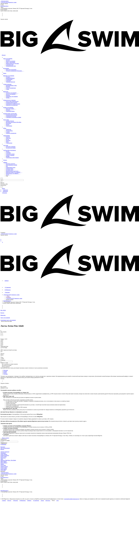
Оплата (5, 372)
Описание (5, 370)
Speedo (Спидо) (4, 466)
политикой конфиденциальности (71, 498)
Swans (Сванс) (4, 467)
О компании (3, 444)
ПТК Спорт (3, 465)
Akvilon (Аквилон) (5, 451)
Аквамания (3, 453)
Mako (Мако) (4, 461)
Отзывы (5, 371)
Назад (7, 296)
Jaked (2, 459)
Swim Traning (4, 468)
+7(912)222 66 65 (4, 1)
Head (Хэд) (3, 457)
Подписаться (4, 443)
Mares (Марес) (4, 462)
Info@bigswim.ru (4, 6)
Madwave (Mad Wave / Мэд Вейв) (8, 460)
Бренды (2, 449)
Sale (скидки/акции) (5, 448)
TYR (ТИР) (3, 470)
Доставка (5, 374)
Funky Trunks (4, 456)
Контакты (3, 446)
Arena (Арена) (4, 454)
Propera (2, 464)
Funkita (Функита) (5, 455)
